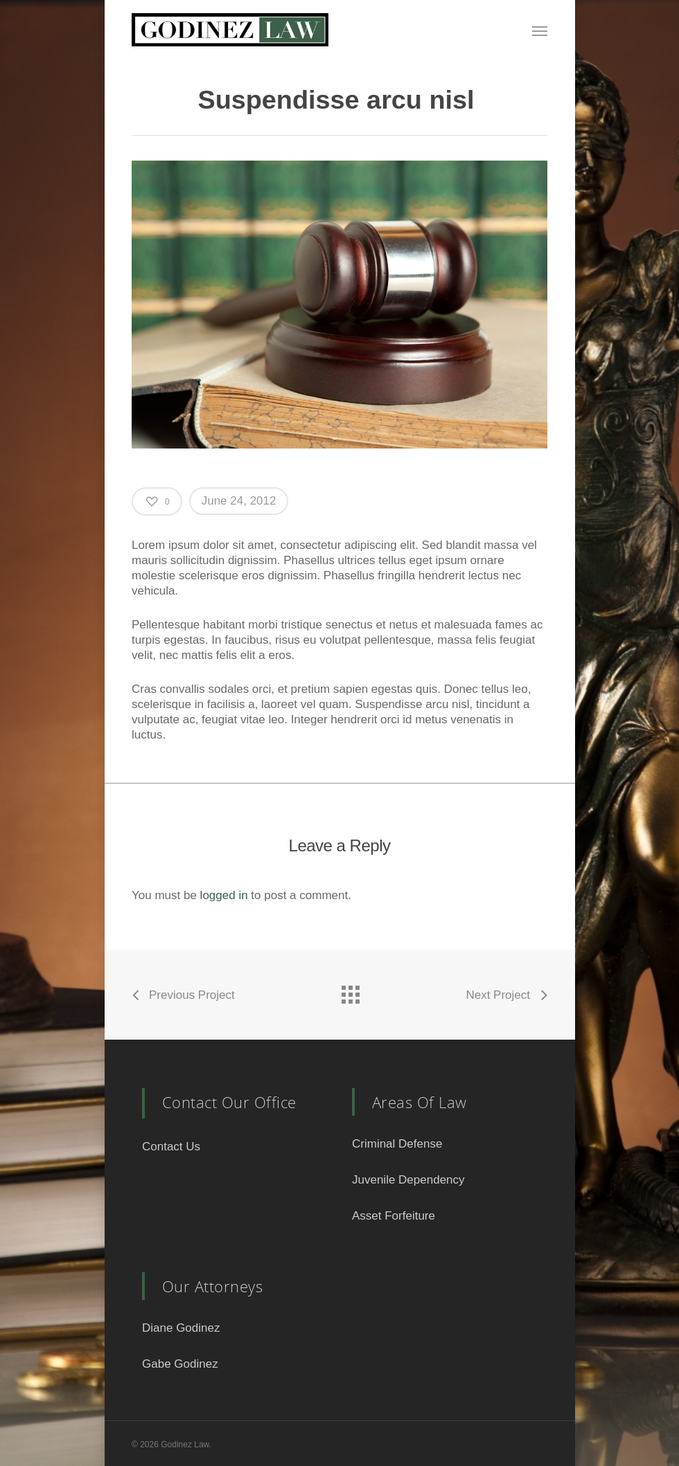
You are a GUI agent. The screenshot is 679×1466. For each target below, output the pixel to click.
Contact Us (171, 1146)
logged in (224, 895)
